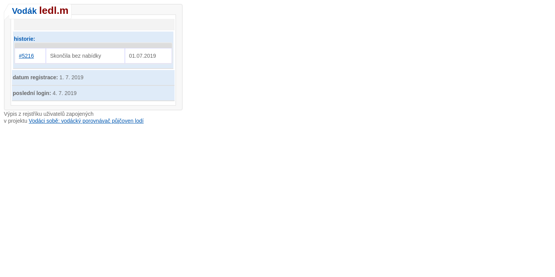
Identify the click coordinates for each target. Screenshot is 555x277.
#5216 (26, 56)
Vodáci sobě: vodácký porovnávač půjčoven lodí (86, 121)
